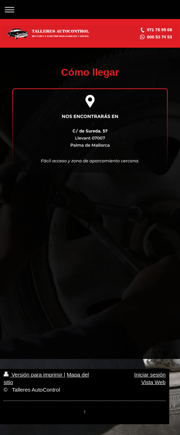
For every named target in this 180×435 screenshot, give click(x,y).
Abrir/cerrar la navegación (90, 9)
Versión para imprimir (34, 375)
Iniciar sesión (150, 375)
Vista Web (153, 382)
